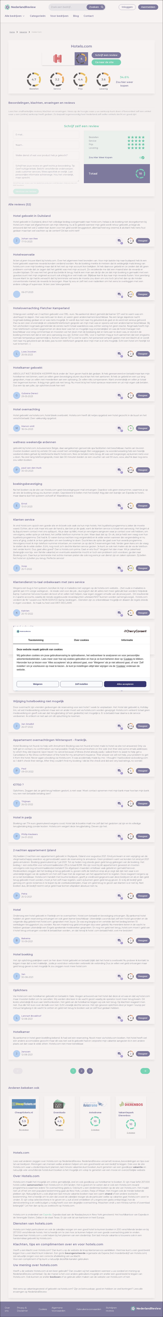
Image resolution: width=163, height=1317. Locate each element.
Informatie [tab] (127, 640)
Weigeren (38, 684)
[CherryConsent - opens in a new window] (135, 631)
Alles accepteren (125, 684)
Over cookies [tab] (81, 640)
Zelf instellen (81, 684)
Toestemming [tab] (36, 640)
